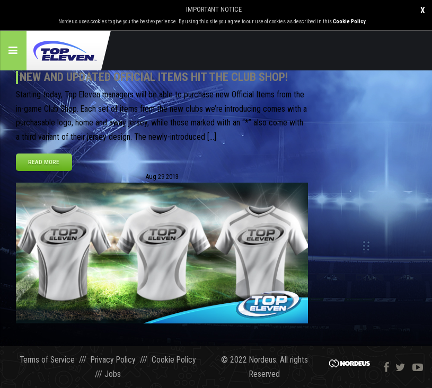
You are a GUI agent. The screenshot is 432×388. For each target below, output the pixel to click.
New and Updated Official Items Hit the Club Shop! (154, 77)
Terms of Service (47, 360)
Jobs (112, 374)
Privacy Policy (113, 360)
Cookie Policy (349, 21)
